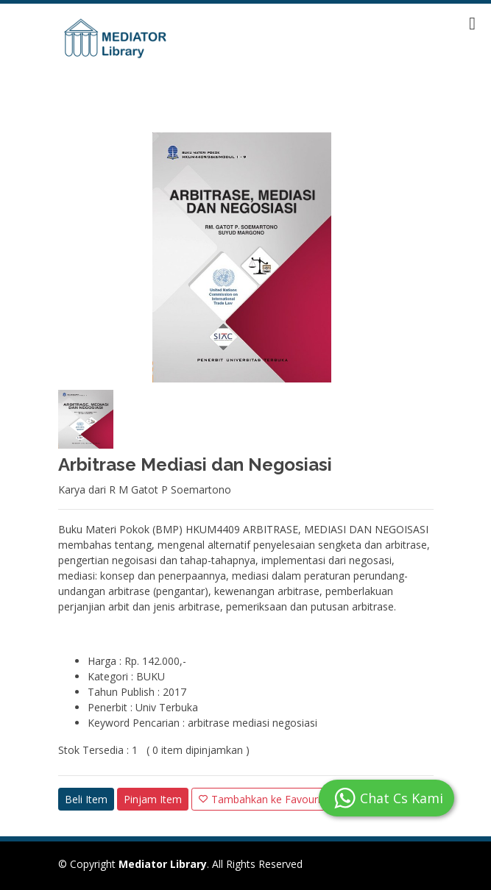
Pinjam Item (153, 799)
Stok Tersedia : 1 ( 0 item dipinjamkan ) (154, 750)
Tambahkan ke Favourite (264, 799)
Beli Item (86, 799)
